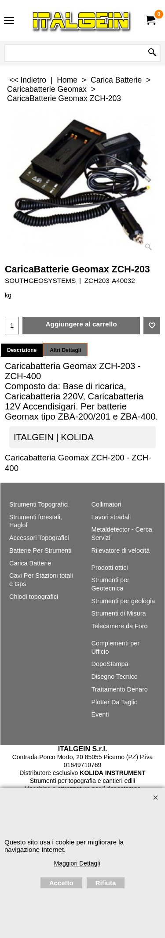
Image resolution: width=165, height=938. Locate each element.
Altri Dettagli (65, 350)
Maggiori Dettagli (77, 863)
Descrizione (22, 350)
